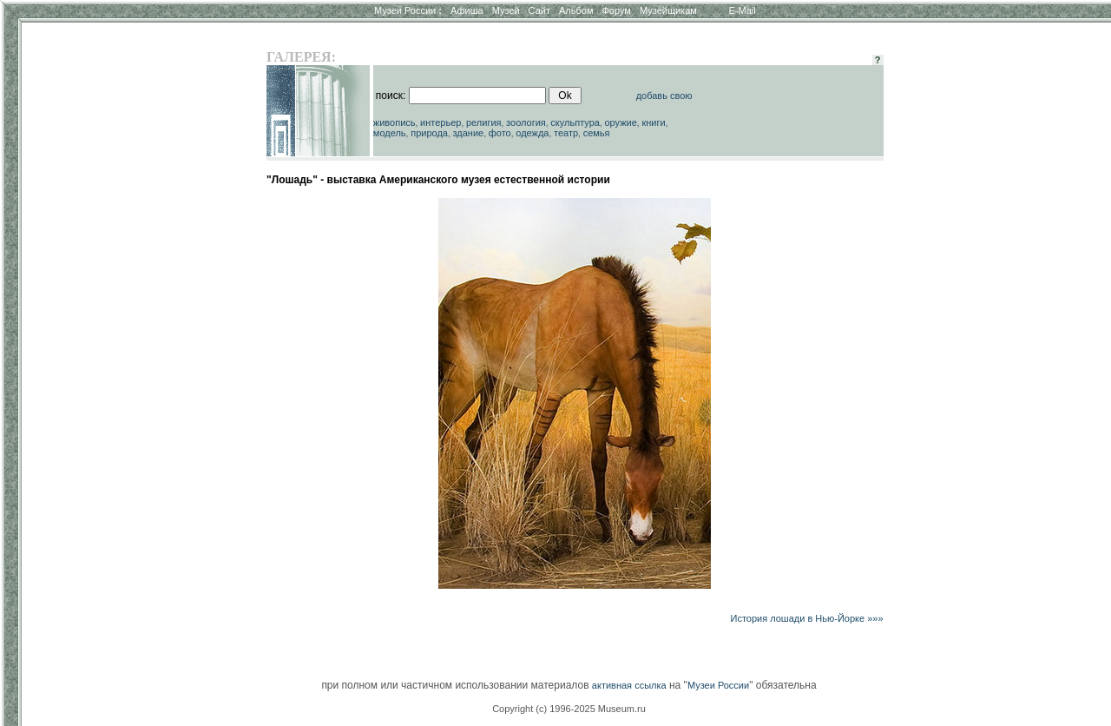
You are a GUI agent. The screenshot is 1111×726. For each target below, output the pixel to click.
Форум (616, 10)
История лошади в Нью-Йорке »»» (806, 618)
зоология (526, 122)
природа (429, 133)
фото (500, 133)
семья (596, 133)
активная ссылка (629, 685)
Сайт (539, 10)
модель (389, 133)
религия (484, 122)
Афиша (466, 10)
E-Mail (742, 10)
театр (566, 133)
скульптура (575, 122)
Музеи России (408, 10)
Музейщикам (668, 10)
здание (467, 133)
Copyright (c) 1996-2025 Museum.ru (569, 708)
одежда (532, 133)
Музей (506, 10)
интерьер (440, 122)
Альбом (576, 10)
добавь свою (664, 95)
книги (653, 122)
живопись (394, 122)
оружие (621, 122)
